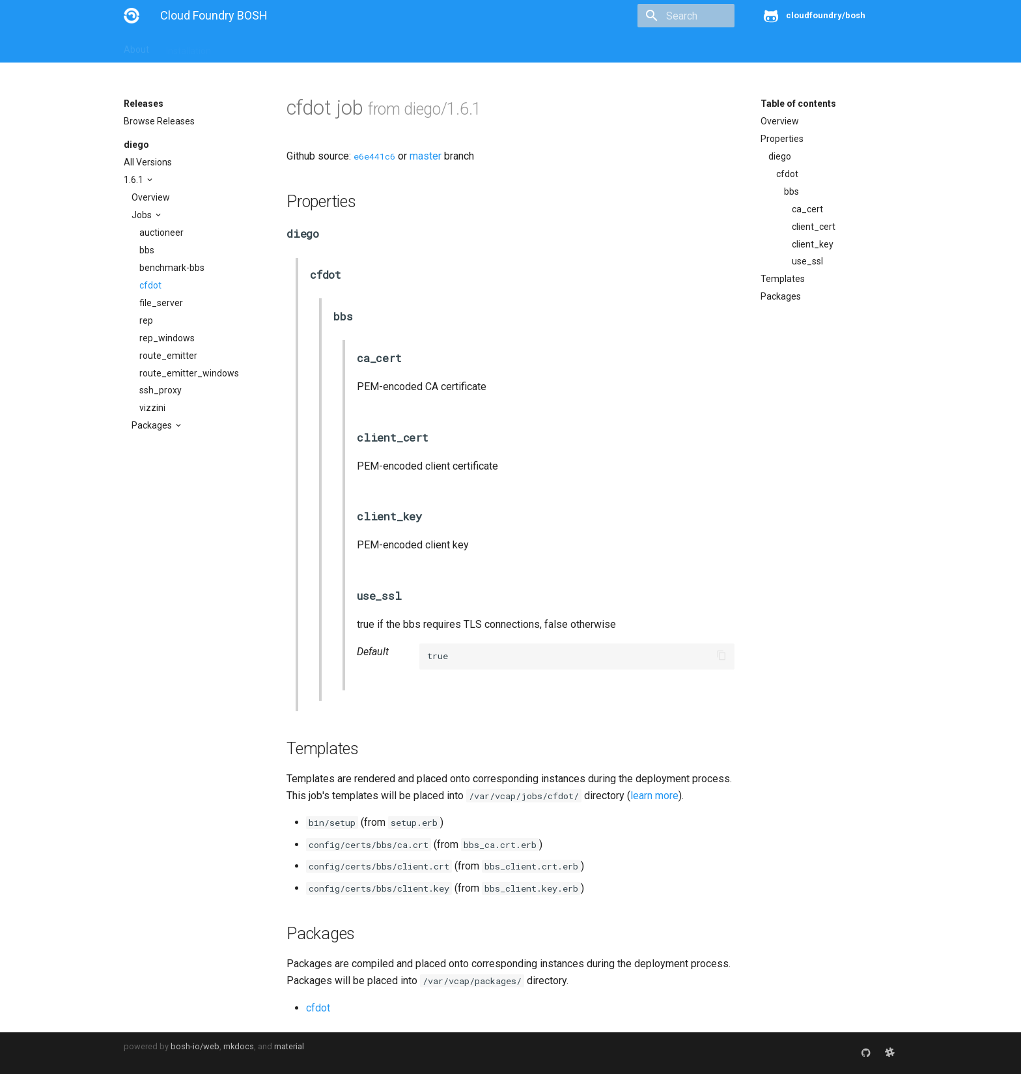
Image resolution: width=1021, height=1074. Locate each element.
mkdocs (238, 1046)
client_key (812, 244)
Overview (151, 197)
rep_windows (167, 338)
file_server (161, 303)
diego (136, 144)
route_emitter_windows (189, 373)
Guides (242, 47)
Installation (188, 47)
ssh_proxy (160, 390)
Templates (783, 279)
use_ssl (807, 261)
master (425, 156)
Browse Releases (159, 121)
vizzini (152, 408)
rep (146, 320)
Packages (153, 425)
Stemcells (353, 47)
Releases (410, 47)
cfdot (150, 285)
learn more (654, 795)
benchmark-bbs (171, 267)
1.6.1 (134, 180)
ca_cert (807, 209)
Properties (782, 139)
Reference (294, 47)
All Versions (148, 162)
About (136, 47)
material (289, 1046)
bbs (146, 250)
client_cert (813, 226)
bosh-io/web (195, 1046)
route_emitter (168, 355)
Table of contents (798, 103)
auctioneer (161, 232)
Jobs (143, 215)
